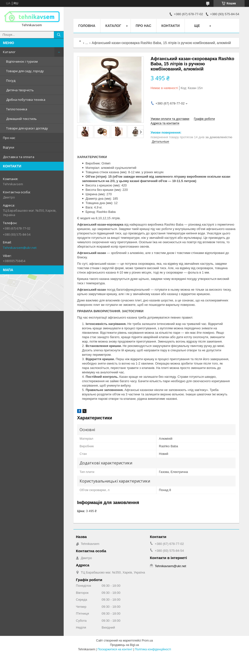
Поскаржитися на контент (114, 649)
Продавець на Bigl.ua (124, 645)
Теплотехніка (16, 109)
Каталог (9, 52)
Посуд (10, 80)
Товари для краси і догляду (27, 128)
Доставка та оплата (18, 157)
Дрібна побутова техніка (25, 99)
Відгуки (8, 147)
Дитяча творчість (20, 90)
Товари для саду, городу (25, 71)
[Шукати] (59, 34)
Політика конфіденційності (153, 649)
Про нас (9, 138)
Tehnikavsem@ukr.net (19, 247)
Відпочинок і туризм (22, 61)
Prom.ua (147, 640)
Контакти (170, 26)
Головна (86, 26)
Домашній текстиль (21, 118)
